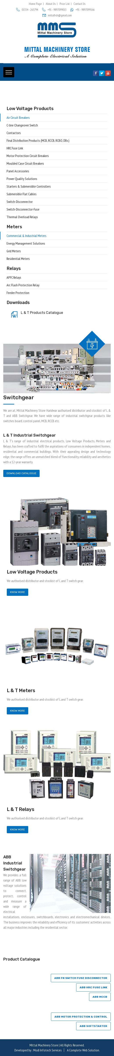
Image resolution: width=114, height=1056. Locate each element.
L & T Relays (20, 809)
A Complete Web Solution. (83, 1050)
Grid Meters (14, 251)
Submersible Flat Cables (22, 194)
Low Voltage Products (32, 572)
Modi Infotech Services (47, 1050)
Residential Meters (18, 258)
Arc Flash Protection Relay (23, 285)
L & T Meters (21, 690)
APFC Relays (14, 277)
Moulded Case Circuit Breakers (25, 163)
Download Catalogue (21, 473)
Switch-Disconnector (20, 201)
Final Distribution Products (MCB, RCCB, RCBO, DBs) (38, 140)
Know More (17, 592)
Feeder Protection (18, 292)
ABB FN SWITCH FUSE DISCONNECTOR (80, 978)
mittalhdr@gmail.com (57, 15)
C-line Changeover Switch (22, 125)
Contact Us (79, 4)
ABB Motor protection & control (80, 1016)
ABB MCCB (100, 996)
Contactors (14, 133)
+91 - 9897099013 (54, 10)
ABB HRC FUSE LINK (93, 987)
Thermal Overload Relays (22, 217)
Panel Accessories (18, 171)
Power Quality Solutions (22, 178)
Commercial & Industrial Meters (26, 235)
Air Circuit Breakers (18, 117)
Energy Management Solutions (26, 243)
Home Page (35, 4)
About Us (51, 4)
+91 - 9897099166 (82, 10)
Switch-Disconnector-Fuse (23, 209)
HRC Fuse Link (15, 148)
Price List (65, 4)
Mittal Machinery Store (44, 1045)
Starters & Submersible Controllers (29, 186)
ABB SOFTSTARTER (93, 1026)
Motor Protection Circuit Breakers (28, 156)
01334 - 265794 (27, 10)
